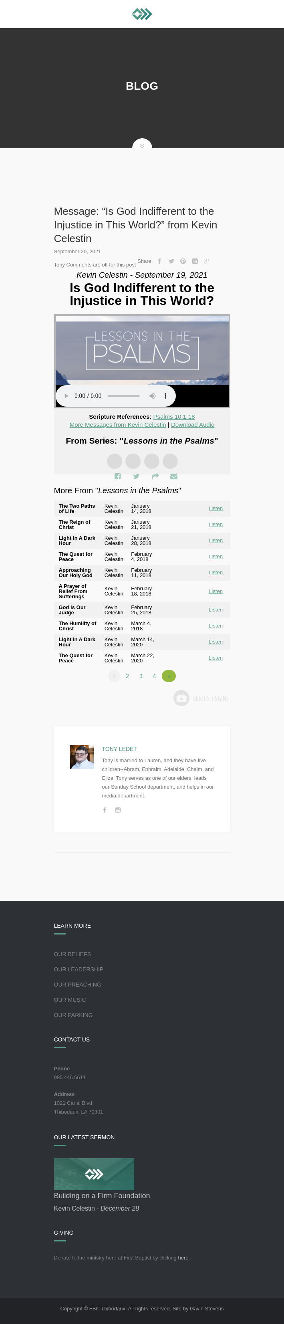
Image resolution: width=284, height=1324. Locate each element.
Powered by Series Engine (200, 698)
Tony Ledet (119, 749)
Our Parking (73, 1015)
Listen (216, 508)
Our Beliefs (72, 954)
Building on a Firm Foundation (102, 1196)
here (183, 1258)
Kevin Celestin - (96, 1208)
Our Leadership (79, 969)
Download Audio (192, 424)
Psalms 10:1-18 (174, 416)
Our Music (70, 1000)
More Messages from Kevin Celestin (118, 424)
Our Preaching (77, 984)
